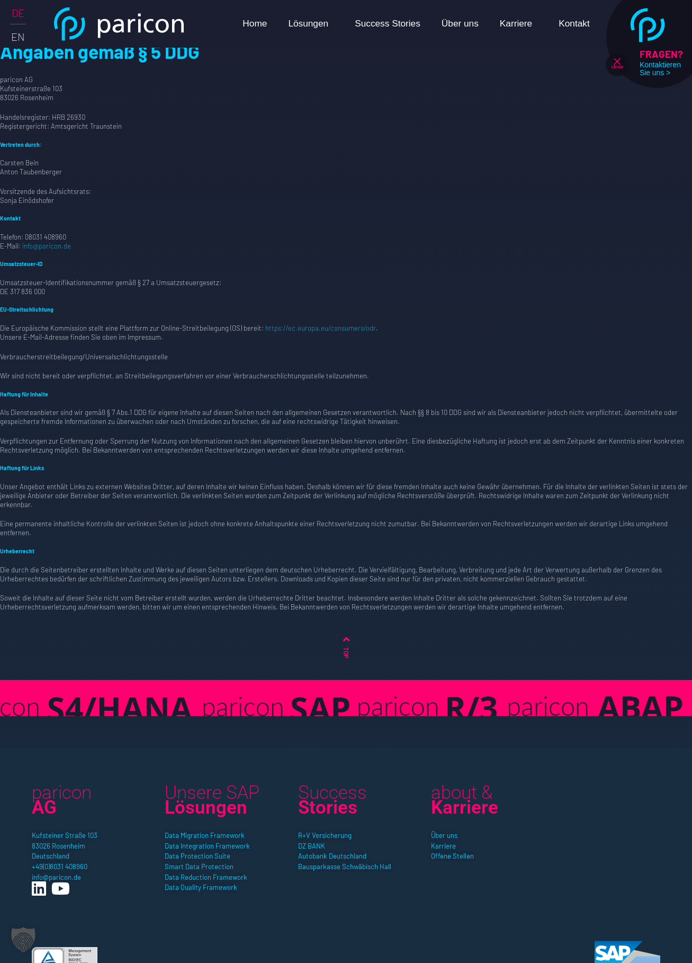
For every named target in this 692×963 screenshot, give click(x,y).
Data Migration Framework (205, 835)
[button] (23, 939)
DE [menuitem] (18, 12)
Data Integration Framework (207, 846)
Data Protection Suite (197, 856)
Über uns (460, 23)
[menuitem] (18, 12)
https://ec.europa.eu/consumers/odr (320, 328)
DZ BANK (311, 846)
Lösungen (311, 23)
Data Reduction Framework (206, 877)
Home (254, 23)
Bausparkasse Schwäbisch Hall (344, 866)
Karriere (518, 23)
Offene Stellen (452, 856)
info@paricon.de (46, 246)
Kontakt (574, 23)
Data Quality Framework (201, 887)
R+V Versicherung (325, 835)
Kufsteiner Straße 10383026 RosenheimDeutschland (64, 845)
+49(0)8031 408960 (59, 866)
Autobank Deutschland (332, 856)
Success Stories (387, 23)
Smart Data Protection (199, 866)
